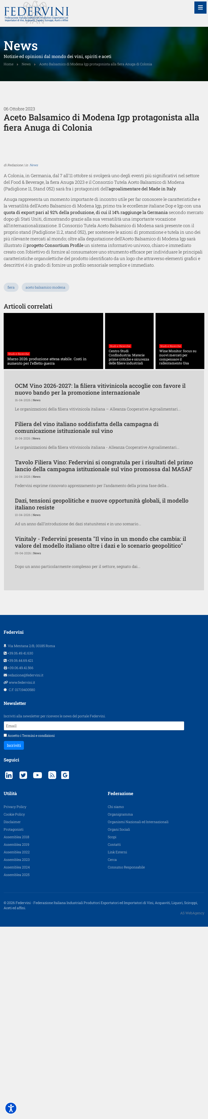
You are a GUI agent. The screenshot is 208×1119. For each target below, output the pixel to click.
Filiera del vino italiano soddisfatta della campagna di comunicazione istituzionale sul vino (86, 522)
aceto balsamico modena (45, 382)
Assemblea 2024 (17, 991)
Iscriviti (14, 869)
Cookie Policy (14, 938)
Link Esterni (117, 976)
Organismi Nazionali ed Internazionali (138, 946)
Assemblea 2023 (17, 983)
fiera (11, 382)
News (34, 276)
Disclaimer (12, 946)
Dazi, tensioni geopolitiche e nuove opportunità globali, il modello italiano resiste (101, 599)
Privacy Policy (15, 930)
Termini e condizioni (38, 859)
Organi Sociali (119, 953)
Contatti (114, 968)
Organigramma (120, 938)
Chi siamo (116, 930)
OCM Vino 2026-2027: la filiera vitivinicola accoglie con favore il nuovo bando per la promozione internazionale (100, 484)
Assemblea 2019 (16, 968)
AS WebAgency (192, 1037)
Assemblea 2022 (17, 976)
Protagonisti (13, 953)
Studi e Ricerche (18, 449)
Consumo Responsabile (126, 991)
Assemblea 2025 (17, 998)
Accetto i (29, 859)
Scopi (112, 961)
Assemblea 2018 (16, 961)
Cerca (112, 983)
